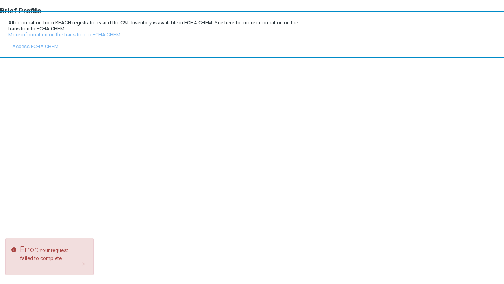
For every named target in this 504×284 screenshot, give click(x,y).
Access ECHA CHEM (35, 46)
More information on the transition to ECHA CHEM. (65, 34)
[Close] (84, 264)
